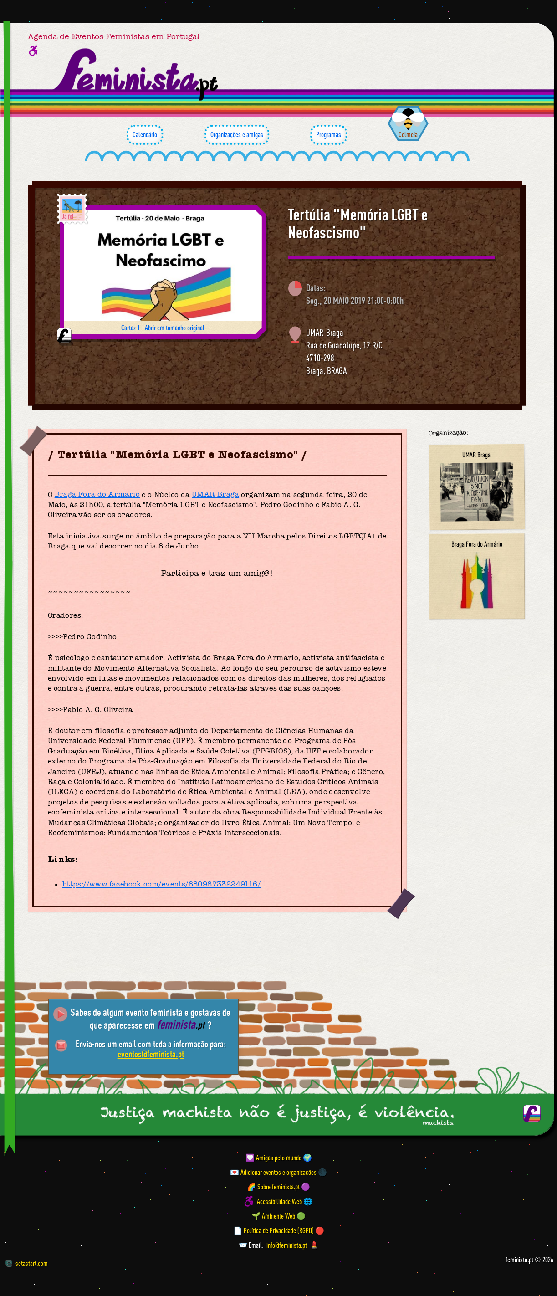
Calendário (145, 135)
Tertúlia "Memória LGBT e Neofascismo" (358, 223)
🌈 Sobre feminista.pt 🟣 (278, 1187)
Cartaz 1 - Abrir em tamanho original (162, 327)
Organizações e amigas (236, 135)
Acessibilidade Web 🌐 (284, 1201)
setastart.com (26, 1263)
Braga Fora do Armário (97, 495)
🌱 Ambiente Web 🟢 (278, 1216)
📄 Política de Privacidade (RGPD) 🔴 (278, 1230)
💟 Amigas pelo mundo (273, 1157)
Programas (328, 135)
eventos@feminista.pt (151, 1054)
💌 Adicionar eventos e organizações (273, 1172)
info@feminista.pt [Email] (286, 1245)
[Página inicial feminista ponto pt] (136, 74)
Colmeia (408, 134)
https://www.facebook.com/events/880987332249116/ (161, 885)
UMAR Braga (215, 495)
